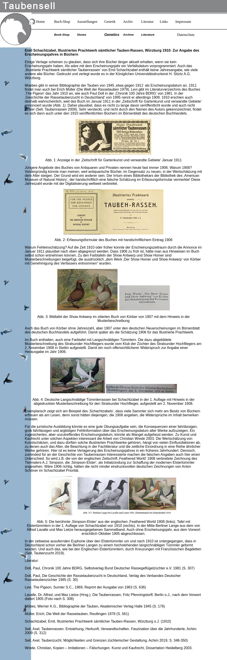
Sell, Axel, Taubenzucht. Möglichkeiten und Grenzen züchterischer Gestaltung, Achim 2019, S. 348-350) (106, 640)
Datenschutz (186, 35)
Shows (81, 34)
